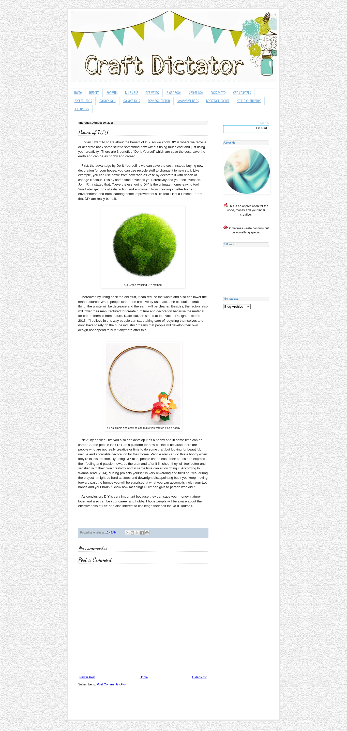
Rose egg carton (159, 101)
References (81, 109)
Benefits (112, 93)
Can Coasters (242, 93)
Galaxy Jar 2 (131, 101)
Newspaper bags (188, 101)
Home (78, 93)
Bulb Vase (131, 93)
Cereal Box (196, 93)
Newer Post (87, 677)
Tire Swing (152, 93)
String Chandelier (249, 101)
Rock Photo (218, 93)
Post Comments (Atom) (113, 684)
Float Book (174, 93)
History (94, 93)
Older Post (199, 677)
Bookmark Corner (218, 101)
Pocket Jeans (83, 101)
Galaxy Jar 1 (107, 101)
